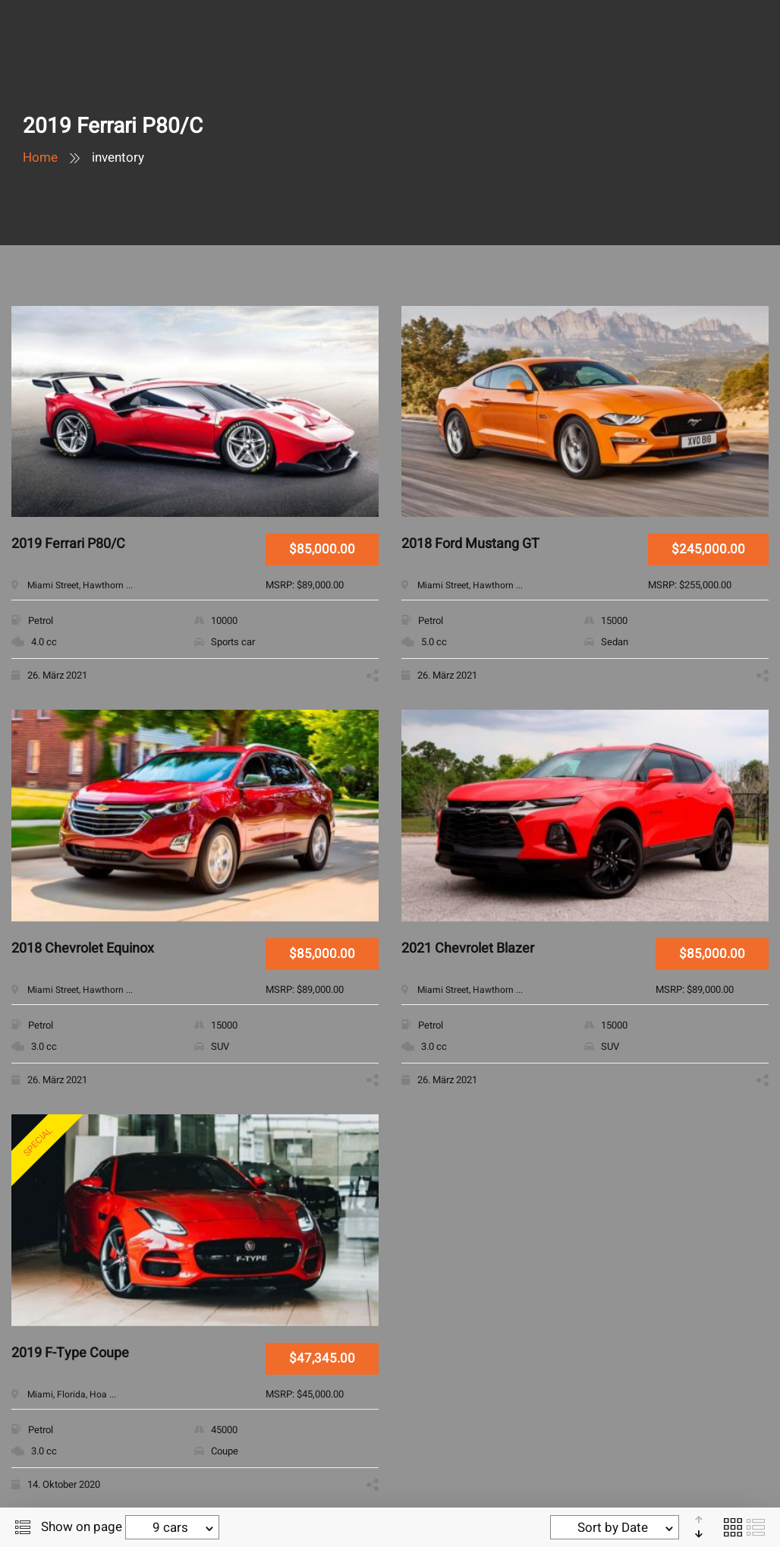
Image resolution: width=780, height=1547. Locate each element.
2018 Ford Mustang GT (470, 544)
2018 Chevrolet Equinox (82, 949)
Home (40, 157)
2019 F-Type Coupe (70, 1353)
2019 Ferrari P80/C (68, 544)
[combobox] (172, 1527)
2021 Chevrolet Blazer (467, 949)
